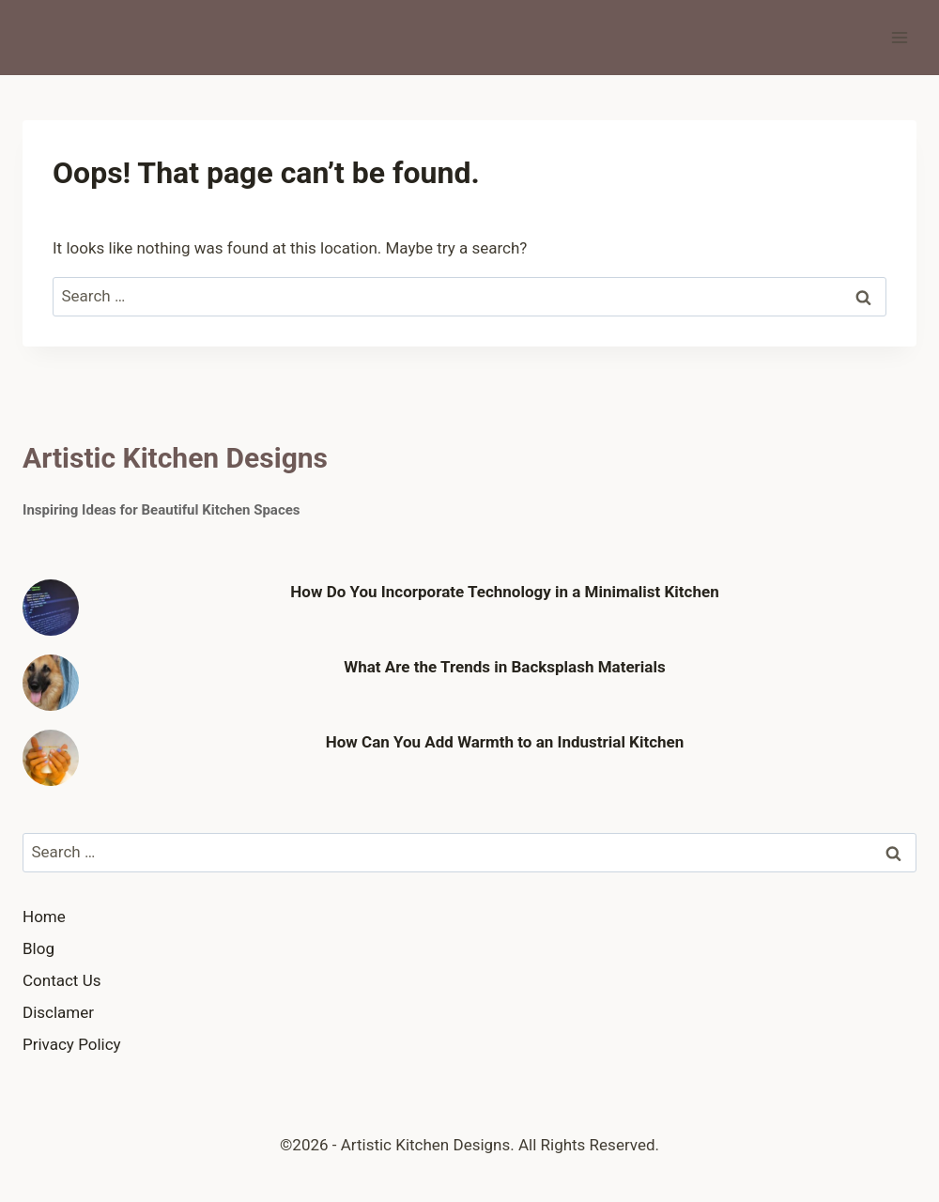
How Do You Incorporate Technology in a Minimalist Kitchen (504, 591)
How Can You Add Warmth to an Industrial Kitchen (505, 741)
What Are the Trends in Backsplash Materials (504, 666)
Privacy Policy (72, 1044)
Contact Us (61, 980)
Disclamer (58, 1012)
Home (44, 916)
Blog (38, 948)
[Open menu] (899, 37)
